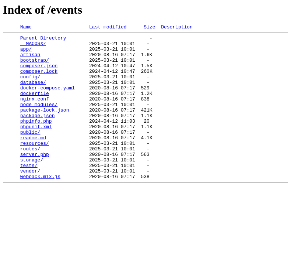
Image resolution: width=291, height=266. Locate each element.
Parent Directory (43, 40)
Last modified (107, 27)
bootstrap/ (34, 66)
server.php (34, 179)
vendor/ (30, 199)
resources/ (34, 166)
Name (26, 27)
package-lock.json (44, 126)
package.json (37, 133)
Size (149, 27)
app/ (26, 53)
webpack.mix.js (40, 206)
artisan (30, 60)
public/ (30, 153)
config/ (30, 86)
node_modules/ (38, 119)
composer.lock (38, 79)
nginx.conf (34, 113)
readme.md (33, 159)
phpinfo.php (36, 139)
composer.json (38, 73)
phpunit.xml (36, 146)
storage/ (31, 186)
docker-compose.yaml (47, 99)
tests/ (29, 193)
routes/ (30, 173)
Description (177, 27)
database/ (33, 93)
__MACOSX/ (33, 46)
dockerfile (34, 106)
